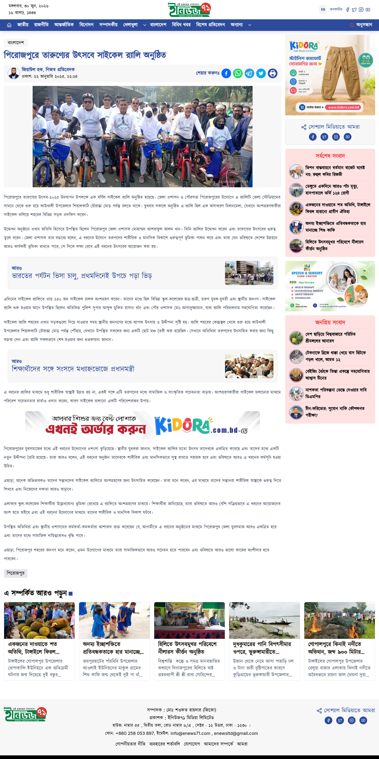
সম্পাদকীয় (108, 25)
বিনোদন (87, 25)
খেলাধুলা (130, 25)
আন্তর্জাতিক (64, 25)
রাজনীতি (41, 25)
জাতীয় (22, 25)
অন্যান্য (236, 25)
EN (323, 10)
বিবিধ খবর (181, 25)
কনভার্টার (336, 9)
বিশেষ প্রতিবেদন (210, 25)
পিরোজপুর (15, 573)
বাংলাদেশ (158, 25)
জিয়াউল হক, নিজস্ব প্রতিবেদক (48, 70)
